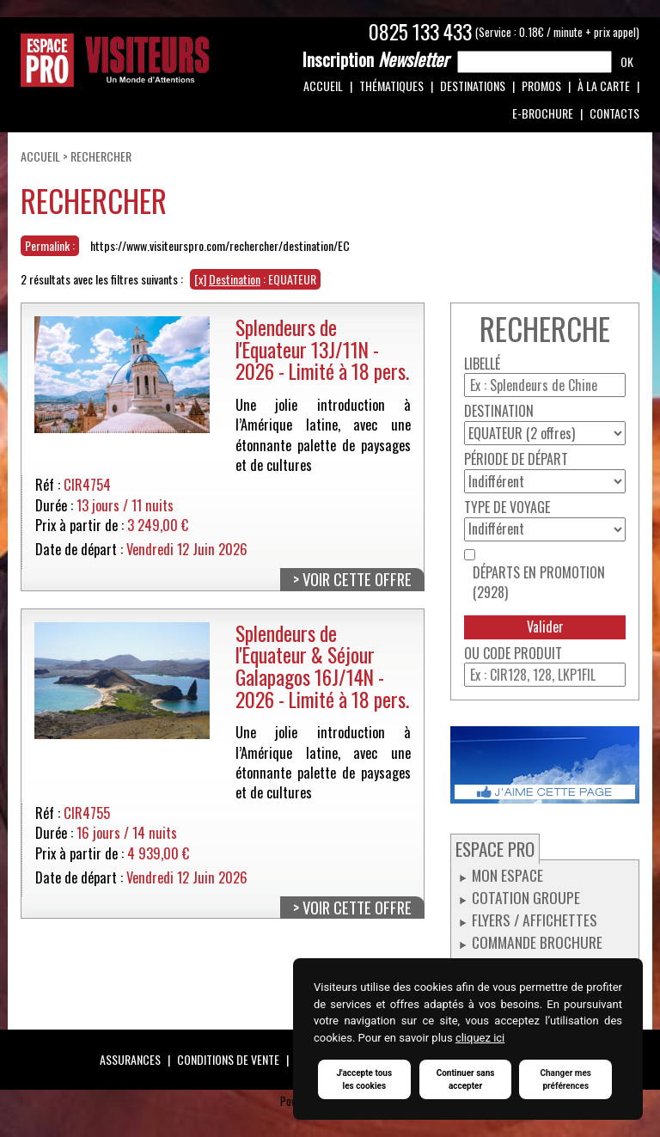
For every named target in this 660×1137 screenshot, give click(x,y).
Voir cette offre (357, 579)
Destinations (472, 85)
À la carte (604, 85)
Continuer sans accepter (466, 1079)
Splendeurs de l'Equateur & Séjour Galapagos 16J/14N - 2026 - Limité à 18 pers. (322, 666)
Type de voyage (507, 507)
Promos (541, 85)
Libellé (482, 364)
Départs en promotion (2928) (539, 582)
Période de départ (516, 459)
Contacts (614, 113)
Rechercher (100, 156)
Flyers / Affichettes (534, 919)
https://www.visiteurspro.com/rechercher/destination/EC (220, 245)
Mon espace (507, 875)
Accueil (323, 85)
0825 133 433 (420, 31)
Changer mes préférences (565, 1079)
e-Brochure (542, 113)
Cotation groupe (526, 897)
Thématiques (391, 85)
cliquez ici (479, 1037)
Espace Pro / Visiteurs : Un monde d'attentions (115, 60)
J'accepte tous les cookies (364, 1079)
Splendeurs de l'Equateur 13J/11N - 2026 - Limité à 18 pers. (322, 349)
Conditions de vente (228, 1059)
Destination (499, 411)
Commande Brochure (537, 942)
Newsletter (375, 59)
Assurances (130, 1059)
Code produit (522, 653)
